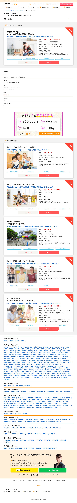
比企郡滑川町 (66, 371)
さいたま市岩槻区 (8, 368)
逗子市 (59, 362)
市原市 (5, 375)
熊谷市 (21, 368)
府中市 (35, 351)
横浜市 (34, 354)
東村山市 (6, 352)
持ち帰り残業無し (66, 397)
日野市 (68, 351)
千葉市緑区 (6, 379)
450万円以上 (23, 427)
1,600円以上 (31, 440)
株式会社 (37, 401)
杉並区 (27, 349)
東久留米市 (47, 352)
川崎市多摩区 (40, 360)
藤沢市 (40, 362)
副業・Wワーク (40, 399)
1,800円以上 (15, 440)
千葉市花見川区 (54, 377)
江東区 (57, 347)
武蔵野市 (24, 351)
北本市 (63, 370)
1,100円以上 (7, 442)
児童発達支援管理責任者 (49, 448)
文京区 (40, 347)
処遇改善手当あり (48, 407)
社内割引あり (21, 421)
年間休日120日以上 (62, 399)
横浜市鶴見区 (53, 354)
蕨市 (15, 370)
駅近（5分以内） (22, 397)
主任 (9, 397)
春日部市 (55, 368)
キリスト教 (31, 403)
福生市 (23, 352)
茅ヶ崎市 (53, 362)
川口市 (26, 368)
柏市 (69, 373)
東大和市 (35, 352)
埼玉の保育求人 (37, 491)
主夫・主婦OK (13, 405)
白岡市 (40, 371)
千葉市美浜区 (28, 377)
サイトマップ (22, 480)
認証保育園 (23, 391)
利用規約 (29, 480)
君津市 (35, 375)
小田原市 (46, 362)
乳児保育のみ (7, 399)
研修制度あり (21, 419)
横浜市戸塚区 (66, 356)
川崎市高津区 (31, 360)
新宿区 (35, 347)
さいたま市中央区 (18, 366)
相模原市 (45, 354)
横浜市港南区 (7, 358)
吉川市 (27, 371)
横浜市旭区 (15, 358)
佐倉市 (53, 373)
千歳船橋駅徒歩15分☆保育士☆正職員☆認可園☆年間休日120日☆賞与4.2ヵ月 (30, 187)
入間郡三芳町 (57, 371)
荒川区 (42, 349)
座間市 (23, 364)
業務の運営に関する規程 (47, 480)
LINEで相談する (53, 470)
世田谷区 (11, 349)
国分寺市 (12, 352)
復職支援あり (44, 421)
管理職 (13, 397)
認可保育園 (6, 95)
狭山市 (61, 368)
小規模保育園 (40, 391)
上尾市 (66, 368)
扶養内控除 (32, 399)
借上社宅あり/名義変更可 (62, 419)
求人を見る (48, 62)
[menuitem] (9, 7)
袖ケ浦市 (53, 375)
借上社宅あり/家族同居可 (10, 421)
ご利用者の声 (56, 7)
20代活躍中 (21, 405)
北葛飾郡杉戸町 (7, 373)
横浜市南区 (21, 356)
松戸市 (37, 373)
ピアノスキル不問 (16, 399)
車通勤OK (30, 397)
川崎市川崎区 (7, 360)
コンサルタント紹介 (44, 7)
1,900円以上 (7, 440)
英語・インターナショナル (10, 403)
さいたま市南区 (49, 366)
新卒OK (5, 405)
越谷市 (10, 370)
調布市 (46, 351)
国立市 (18, 352)
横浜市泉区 (46, 358)
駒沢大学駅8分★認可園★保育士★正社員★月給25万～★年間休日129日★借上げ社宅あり (33, 303)
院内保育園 (59, 391)
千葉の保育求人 (47, 491)
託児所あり (43, 419)
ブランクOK (58, 403)
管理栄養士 (11, 448)
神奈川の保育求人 (27, 491)
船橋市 (25, 373)
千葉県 (22, 341)
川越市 (16, 368)
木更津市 (31, 373)
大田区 (5, 349)
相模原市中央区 (7, 362)
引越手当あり (22, 407)
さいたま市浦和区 (39, 366)
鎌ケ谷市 (29, 375)
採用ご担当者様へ (42, 4)
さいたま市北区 (46, 364)
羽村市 (5, 354)
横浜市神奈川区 (62, 354)
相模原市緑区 (66, 360)
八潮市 (68, 370)
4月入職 (5, 401)
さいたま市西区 (36, 364)
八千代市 (16, 375)
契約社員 (27, 385)
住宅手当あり (13, 407)
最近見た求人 (50, 4)
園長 (5, 397)
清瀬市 (40, 352)
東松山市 (49, 368)
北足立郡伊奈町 (48, 371)
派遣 (5, 385)
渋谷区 (17, 349)
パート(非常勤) (19, 385)
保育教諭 (31, 448)
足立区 (58, 349)
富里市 (69, 375)
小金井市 (57, 351)
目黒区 (67, 347)
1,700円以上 (23, 440)
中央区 (25, 347)
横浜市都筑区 (62, 358)
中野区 (22, 349)
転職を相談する (24, 470)
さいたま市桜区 (29, 366)
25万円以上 (44, 434)
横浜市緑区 (22, 358)
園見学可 (59, 405)
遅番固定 (12, 413)
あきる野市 (11, 354)
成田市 (48, 373)
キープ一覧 (57, 4)
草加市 (5, 370)
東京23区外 (13, 347)
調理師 (25, 448)
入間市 (25, 370)
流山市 (10, 375)
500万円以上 (15, 427)
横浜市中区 (14, 356)
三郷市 (11, 371)
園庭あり (44, 401)
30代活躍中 (29, 405)
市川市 (20, 373)
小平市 (63, 351)
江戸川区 (6, 351)
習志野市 (63, 373)
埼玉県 (17, 341)
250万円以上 (56, 427)
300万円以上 (48, 427)
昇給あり (57, 407)
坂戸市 (17, 371)
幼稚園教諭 (19, 448)
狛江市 (28, 352)
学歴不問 (65, 403)
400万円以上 (31, 427)
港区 (31, 347)
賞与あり (6, 407)
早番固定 (18, 413)
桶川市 (52, 370)
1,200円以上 (63, 440)
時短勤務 (25, 413)
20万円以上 (52, 434)
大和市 (5, 364)
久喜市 (57, 370)
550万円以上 (7, 427)
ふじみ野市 (34, 371)
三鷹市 (30, 351)
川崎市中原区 (23, 360)
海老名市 (17, 364)
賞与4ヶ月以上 (66, 405)
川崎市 (39, 354)
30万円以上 (37, 434)
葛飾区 (64, 349)
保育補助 (25, 399)
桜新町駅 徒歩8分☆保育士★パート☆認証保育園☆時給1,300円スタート (28, 150)
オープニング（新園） (15, 401)
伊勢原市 (11, 364)
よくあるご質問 (14, 480)
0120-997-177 (37, 475)
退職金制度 (29, 419)
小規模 (66, 401)
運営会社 (63, 480)
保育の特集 (21, 7)
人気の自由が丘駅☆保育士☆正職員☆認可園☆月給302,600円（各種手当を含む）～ (32, 226)
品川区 (62, 347)
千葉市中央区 (37, 377)
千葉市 (15, 373)
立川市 (18, 351)
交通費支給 (12, 419)
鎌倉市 (35, 362)
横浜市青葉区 (54, 358)
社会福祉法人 (30, 401)
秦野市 (64, 362)
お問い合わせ (33, 4)
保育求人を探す (9, 7)
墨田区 (51, 347)
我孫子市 (23, 375)
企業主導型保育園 (50, 391)
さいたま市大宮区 (56, 364)
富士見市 (6, 371)
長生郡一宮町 (7, 377)
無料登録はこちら (67, 4)
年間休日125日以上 (51, 399)
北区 (38, 349)
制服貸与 (36, 419)
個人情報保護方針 (36, 480)
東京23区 (6, 347)
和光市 (41, 370)
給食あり (6, 419)
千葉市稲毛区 (64, 377)
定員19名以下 (59, 401)
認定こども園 (67, 391)
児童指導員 (38, 448)
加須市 (42, 368)
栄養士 (5, 448)
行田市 (32, 368)
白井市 (64, 375)
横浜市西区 (6, 356)
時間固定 (6, 413)
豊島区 (33, 349)
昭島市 (40, 351)
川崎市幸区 (15, 360)
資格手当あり (39, 407)
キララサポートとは (32, 7)
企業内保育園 (31, 391)
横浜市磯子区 (40, 356)
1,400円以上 (47, 440)
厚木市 (69, 362)
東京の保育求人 (17, 491)
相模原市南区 (16, 362)
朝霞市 (31, 370)
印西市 (58, 375)
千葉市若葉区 (45, 377)
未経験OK (50, 403)
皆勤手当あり (30, 407)
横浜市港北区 (57, 356)
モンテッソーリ (22, 403)
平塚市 (30, 362)
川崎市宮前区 (49, 360)
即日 (23, 401)
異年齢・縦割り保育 (41, 403)
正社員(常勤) (11, 385)
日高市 (22, 371)
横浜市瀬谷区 (30, 358)
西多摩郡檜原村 (26, 354)
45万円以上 (14, 434)
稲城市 (66, 352)
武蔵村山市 (54, 352)
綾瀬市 (28, 364)
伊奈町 (21, 377)
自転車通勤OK (38, 397)
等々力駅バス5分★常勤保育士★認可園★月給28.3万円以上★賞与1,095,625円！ (30, 36)
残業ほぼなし (56, 397)
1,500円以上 (39, 440)
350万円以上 (40, 427)
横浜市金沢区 (49, 356)
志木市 (36, 370)
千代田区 (20, 347)
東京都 (5, 341)
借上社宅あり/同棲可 (54, 421)
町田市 (51, 351)
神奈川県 (11, 341)
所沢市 (37, 368)
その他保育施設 (15, 391)
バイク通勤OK (47, 397)
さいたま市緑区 (59, 366)
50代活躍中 (44, 405)
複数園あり (51, 401)
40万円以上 (21, 434)
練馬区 (53, 349)
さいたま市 (15, 377)
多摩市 (61, 352)
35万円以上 (29, 434)
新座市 (47, 370)
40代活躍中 (36, 405)
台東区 (46, 347)
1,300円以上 (55, 440)
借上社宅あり (51, 419)
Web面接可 (52, 405)
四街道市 (46, 375)
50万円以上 (6, 434)
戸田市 (20, 370)
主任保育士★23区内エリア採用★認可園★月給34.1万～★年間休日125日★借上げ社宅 (32, 264)
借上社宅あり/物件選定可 (33, 421)
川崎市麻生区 (57, 360)
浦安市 (40, 375)
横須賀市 (24, 362)
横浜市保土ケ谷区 (30, 356)
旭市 (58, 373)
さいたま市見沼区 (8, 366)
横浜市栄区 (38, 358)
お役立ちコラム (67, 7)
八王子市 (12, 351)
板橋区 (48, 349)
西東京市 (18, 354)
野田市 (42, 373)
